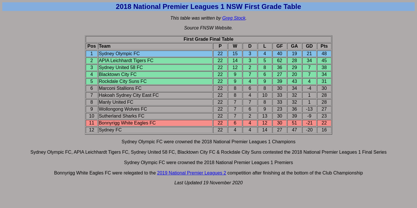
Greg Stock (234, 18)
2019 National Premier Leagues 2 (191, 172)
